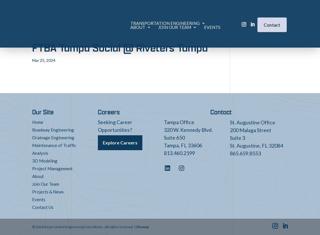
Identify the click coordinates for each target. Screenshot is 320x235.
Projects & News (48, 191)
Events (128, 18)
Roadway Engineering (53, 129)
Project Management (52, 168)
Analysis (40, 153)
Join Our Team (90, 18)
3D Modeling (44, 160)
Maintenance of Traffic (54, 145)
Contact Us (42, 207)
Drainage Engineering (53, 137)
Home (37, 122)
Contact (272, 16)
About (163, 14)
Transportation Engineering (108, 14)
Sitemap (142, 227)
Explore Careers (120, 141)
